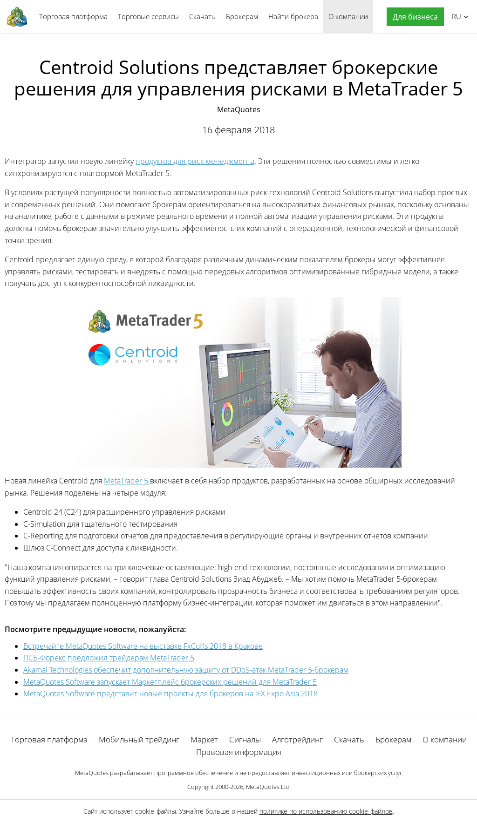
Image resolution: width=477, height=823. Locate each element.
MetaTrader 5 (127, 481)
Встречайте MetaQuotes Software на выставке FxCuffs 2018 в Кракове (143, 646)
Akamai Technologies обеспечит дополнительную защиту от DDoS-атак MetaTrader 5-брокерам (185, 670)
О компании (348, 16)
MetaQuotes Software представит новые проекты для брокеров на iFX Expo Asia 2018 (170, 693)
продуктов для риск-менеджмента (195, 161)
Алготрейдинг (297, 739)
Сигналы (245, 739)
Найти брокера (293, 16)
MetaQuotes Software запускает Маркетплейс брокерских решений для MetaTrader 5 (170, 682)
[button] (413, 17)
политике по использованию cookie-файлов (326, 811)
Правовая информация (238, 752)
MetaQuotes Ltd (268, 786)
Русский (455, 16)
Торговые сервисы (148, 16)
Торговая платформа (73, 16)
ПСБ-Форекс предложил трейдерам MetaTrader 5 (108, 658)
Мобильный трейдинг (139, 739)
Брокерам (242, 16)
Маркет (204, 739)
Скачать (202, 16)
